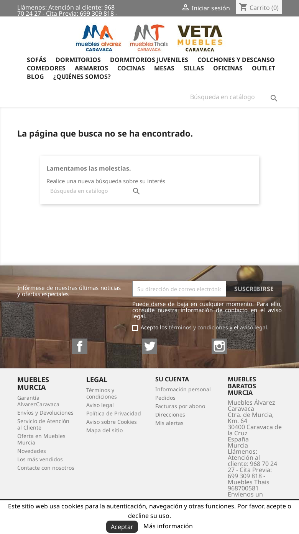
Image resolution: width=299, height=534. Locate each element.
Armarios (91, 68)
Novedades (31, 450)
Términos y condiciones (101, 393)
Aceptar (122, 527)
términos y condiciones (198, 327)
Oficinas (228, 68)
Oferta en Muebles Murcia (41, 439)
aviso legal (253, 327)
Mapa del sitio (104, 430)
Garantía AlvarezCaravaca (38, 401)
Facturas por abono (180, 406)
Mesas (164, 68)
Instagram (219, 346)
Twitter (149, 346)
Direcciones (170, 414)
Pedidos (165, 397)
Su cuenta (172, 379)
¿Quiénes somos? (82, 77)
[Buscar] (234, 97)
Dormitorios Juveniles (149, 60)
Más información (168, 526)
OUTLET (263, 68)
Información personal (183, 389)
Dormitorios (78, 60)
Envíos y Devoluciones (45, 412)
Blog (35, 77)
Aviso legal (100, 405)
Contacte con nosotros (45, 467)
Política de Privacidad (113, 413)
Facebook (79, 346)
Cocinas (131, 68)
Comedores (46, 68)
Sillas (194, 68)
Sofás (36, 60)
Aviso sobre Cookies (111, 421)
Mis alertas (169, 423)
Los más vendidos (40, 459)
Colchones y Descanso (236, 60)
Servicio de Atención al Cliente (43, 424)
